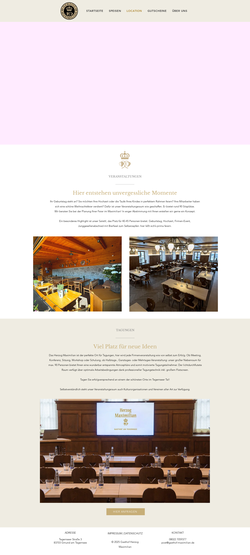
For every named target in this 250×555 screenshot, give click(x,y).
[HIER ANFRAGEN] (125, 511)
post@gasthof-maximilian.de (177, 542)
